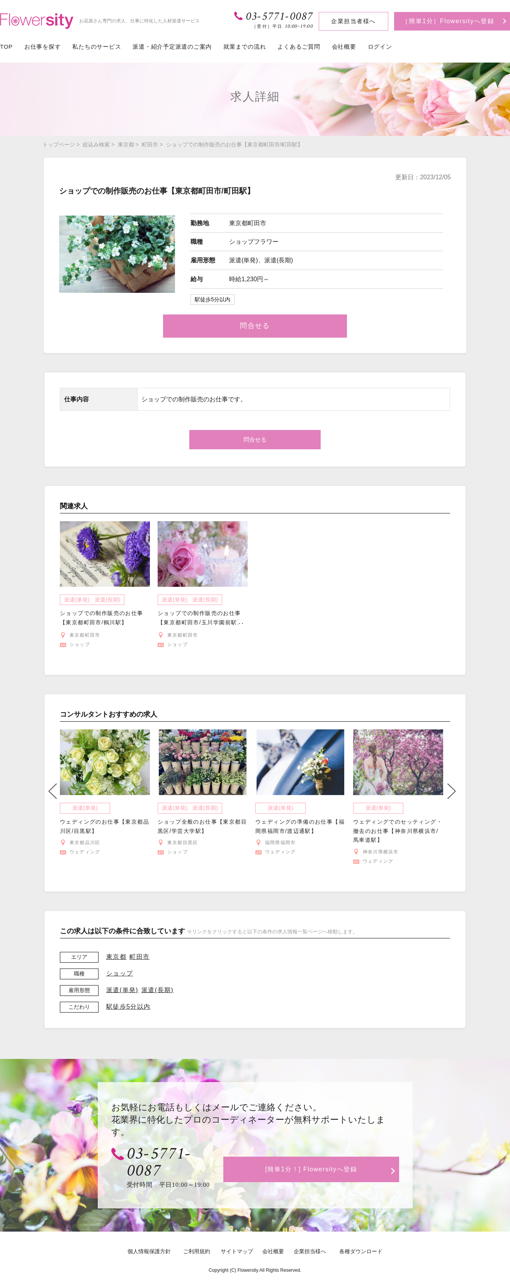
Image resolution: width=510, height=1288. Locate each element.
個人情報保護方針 (149, 1236)
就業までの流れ (244, 46)
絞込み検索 (96, 144)
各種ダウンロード (360, 1236)
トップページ (58, 144)
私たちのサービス (96, 46)
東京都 (126, 144)
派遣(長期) (157, 990)
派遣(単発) (122, 990)
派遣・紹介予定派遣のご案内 (172, 46)
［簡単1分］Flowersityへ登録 (448, 21)
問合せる (255, 326)
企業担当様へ (310, 1236)
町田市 (150, 144)
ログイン (380, 46)
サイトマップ (237, 1236)
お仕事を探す (42, 46)
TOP (6, 46)
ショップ (119, 973)
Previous (52, 791)
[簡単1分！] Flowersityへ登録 (313, 1160)
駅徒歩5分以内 (128, 1006)
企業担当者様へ (353, 21)
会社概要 (344, 46)
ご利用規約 (196, 1236)
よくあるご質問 (298, 46)
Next (451, 791)
